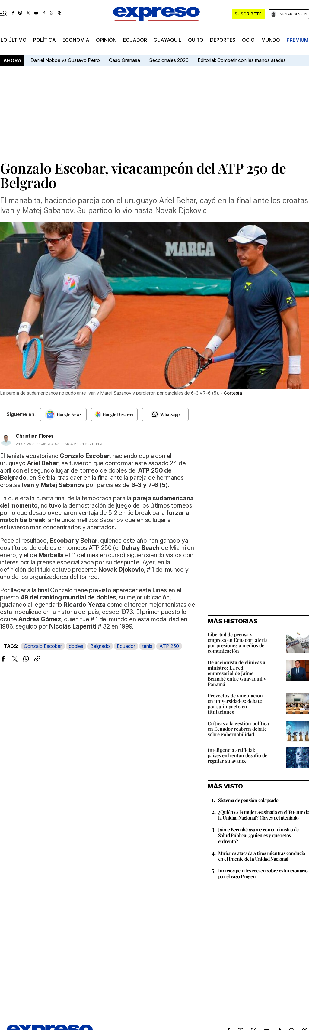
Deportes (222, 40)
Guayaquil (167, 40)
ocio (248, 40)
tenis (147, 646)
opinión (106, 40)
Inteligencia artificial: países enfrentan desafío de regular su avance (237, 755)
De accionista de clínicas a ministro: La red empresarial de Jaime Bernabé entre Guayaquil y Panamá (237, 673)
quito (195, 40)
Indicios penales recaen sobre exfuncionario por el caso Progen (262, 873)
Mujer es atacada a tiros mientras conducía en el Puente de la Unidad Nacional (261, 856)
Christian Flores (35, 436)
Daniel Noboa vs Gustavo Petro (65, 60)
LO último (14, 40)
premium (297, 40)
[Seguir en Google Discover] (114, 414)
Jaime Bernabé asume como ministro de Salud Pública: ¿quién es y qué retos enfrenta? (258, 835)
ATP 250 (169, 646)
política (44, 40)
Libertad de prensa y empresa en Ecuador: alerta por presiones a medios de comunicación (238, 642)
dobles (76, 646)
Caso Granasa (124, 60)
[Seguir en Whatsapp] (165, 414)
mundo (270, 40)
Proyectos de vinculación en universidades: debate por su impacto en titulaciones (235, 703)
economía (75, 40)
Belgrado (100, 646)
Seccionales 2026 (169, 60)
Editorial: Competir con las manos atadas (242, 60)
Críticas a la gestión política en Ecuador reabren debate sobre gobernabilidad (238, 728)
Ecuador (135, 40)
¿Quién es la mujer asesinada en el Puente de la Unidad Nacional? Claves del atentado (263, 815)
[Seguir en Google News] (63, 414)
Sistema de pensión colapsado (248, 800)
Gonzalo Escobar (43, 646)
